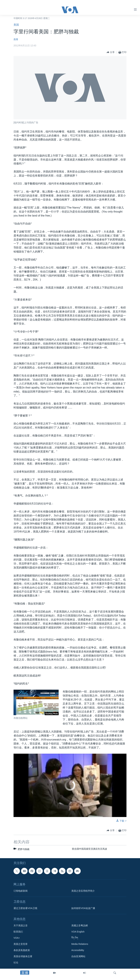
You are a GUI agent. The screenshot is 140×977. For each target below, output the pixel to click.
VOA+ (17, 938)
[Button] (111, 52)
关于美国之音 (21, 925)
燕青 (16, 39)
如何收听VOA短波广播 (83, 908)
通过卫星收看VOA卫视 (25, 908)
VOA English (78, 931)
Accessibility (77, 950)
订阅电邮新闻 (21, 891)
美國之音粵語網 (79, 925)
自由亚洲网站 (78, 956)
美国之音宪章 (21, 944)
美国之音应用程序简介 (83, 891)
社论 (16, 962)
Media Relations (79, 944)
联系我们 (18, 931)
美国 (16, 24)
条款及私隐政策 (22, 950)
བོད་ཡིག (74, 938)
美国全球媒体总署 (23, 956)
